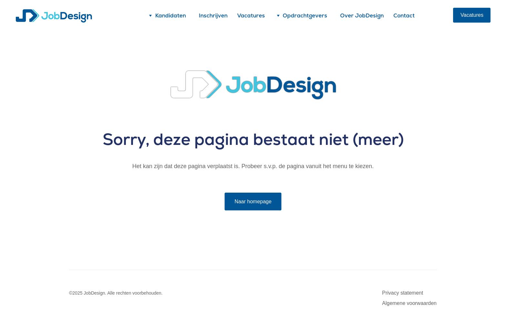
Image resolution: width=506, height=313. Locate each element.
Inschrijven (213, 15)
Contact (404, 15)
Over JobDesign (362, 15)
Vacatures (251, 15)
